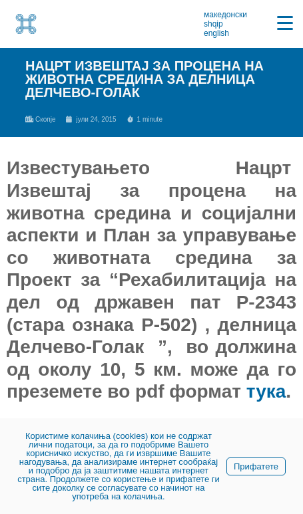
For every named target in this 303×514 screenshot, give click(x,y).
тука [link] (266, 391)
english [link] (216, 33)
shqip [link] (213, 24)
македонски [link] (225, 14)
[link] (26, 24)
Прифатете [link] (256, 466)
